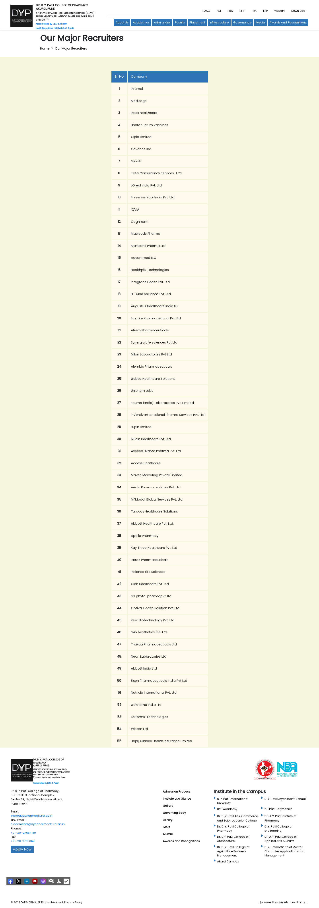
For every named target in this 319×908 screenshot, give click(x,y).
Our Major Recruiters (71, 48)
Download (298, 11)
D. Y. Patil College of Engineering (278, 829)
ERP (265, 11)
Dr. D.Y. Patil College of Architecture (233, 839)
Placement (197, 22)
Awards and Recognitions (287, 22)
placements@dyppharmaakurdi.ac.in (38, 824)
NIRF (242, 11)
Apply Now (22, 849)
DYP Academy (227, 809)
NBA (230, 11)
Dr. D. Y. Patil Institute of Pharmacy (280, 818)
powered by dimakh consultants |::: (284, 902)
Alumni (168, 834)
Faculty (180, 22)
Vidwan (279, 11)
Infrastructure (219, 22)
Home (45, 48)
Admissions (162, 22)
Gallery (168, 806)
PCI (219, 11)
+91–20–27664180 (23, 833)
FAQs (166, 827)
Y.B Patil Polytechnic (278, 809)
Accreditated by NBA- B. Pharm (46, 783)
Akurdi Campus (228, 861)
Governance (242, 22)
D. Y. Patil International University (232, 801)
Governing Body (174, 813)
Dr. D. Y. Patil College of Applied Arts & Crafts (281, 839)
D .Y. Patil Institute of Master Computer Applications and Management (284, 851)
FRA (254, 11)
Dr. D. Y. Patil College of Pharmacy (233, 829)
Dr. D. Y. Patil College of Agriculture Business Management (233, 851)
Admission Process (176, 791)
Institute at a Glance (177, 798)
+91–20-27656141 (23, 841)
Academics (141, 22)
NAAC (206, 11)
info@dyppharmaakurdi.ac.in (32, 816)
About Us (122, 22)
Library (167, 820)
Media (260, 22)
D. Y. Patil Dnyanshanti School (285, 799)
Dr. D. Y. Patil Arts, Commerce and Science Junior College (237, 818)
